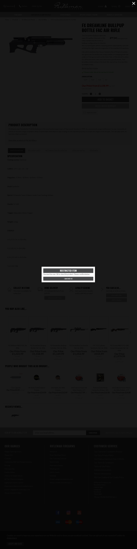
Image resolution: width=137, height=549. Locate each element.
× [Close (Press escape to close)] (134, 3)
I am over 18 (68, 278)
